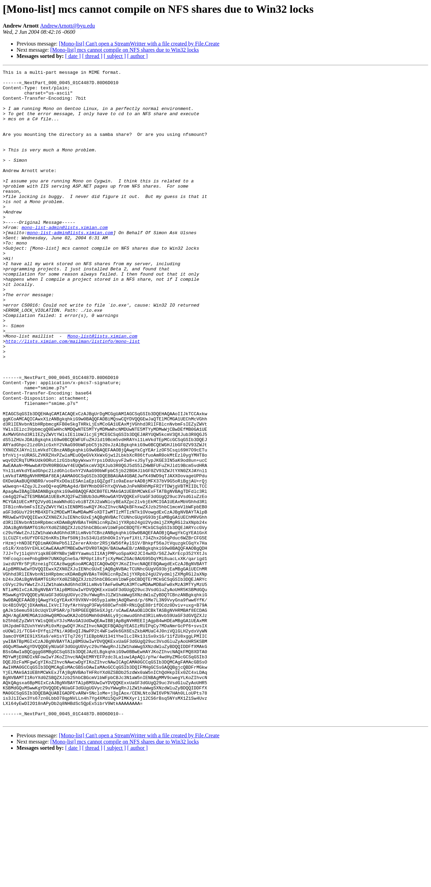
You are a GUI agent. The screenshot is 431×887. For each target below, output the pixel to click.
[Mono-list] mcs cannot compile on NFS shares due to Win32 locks (124, 50)
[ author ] (137, 56)
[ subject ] (115, 56)
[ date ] (73, 56)
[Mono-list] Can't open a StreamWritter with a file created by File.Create (139, 44)
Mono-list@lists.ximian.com (102, 390)
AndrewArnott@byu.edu (67, 26)
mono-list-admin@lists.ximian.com (65, 259)
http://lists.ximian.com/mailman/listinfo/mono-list (73, 396)
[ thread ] (92, 56)
